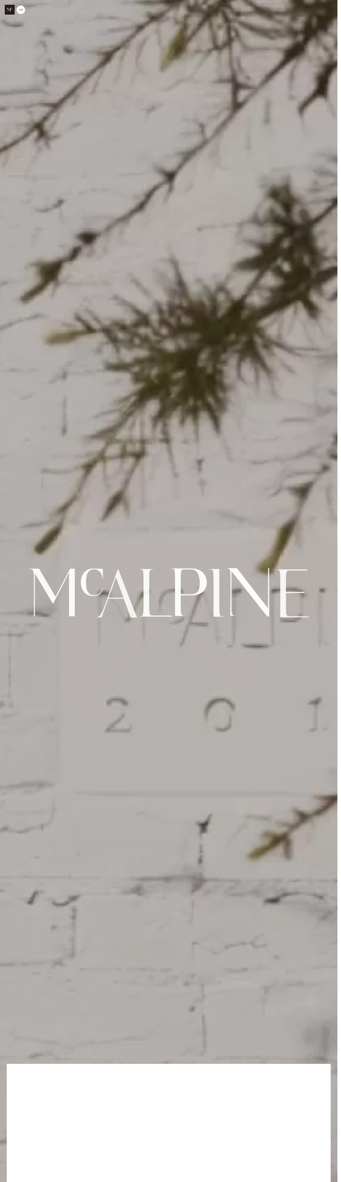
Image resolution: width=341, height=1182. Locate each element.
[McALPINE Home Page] (10, 10)
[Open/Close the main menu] (21, 10)
